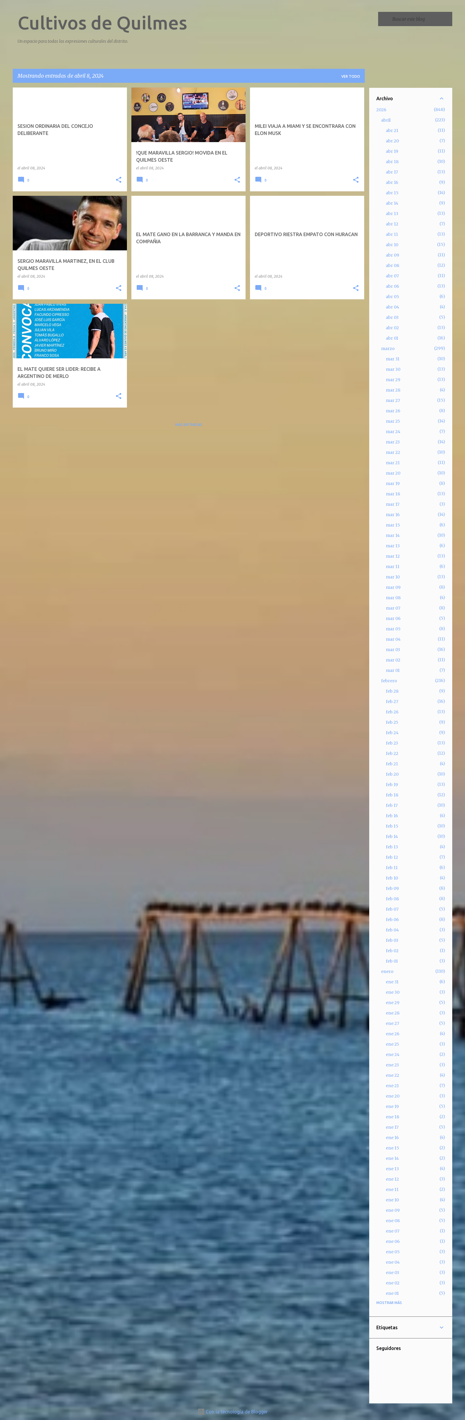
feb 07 (392, 909)
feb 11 (392, 867)
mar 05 (393, 629)
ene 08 (393, 1220)
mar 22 (393, 452)
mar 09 (393, 587)
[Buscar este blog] (421, 19)
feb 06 (392, 919)
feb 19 (392, 784)
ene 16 (392, 1137)
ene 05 (393, 1251)
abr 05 (392, 296)
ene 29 (392, 1002)
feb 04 (392, 930)
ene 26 (392, 1033)
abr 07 (392, 276)
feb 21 (392, 764)
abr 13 (392, 213)
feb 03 (392, 940)
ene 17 (392, 1127)
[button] (118, 180)
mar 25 (393, 421)
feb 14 (392, 836)
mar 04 (393, 639)
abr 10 (392, 244)
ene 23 (392, 1065)
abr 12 (392, 224)
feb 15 (392, 826)
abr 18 (392, 161)
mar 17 (392, 504)
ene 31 (392, 982)
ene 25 (392, 1044)
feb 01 (392, 961)
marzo (388, 348)
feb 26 (392, 712)
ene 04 (393, 1262)
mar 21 (393, 462)
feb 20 (392, 774)
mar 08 (393, 597)
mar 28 (393, 390)
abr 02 (392, 327)
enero (387, 971)
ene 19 (392, 1106)
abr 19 (392, 151)
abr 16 (392, 182)
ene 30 (392, 992)
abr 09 (392, 255)
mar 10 (393, 577)
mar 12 (393, 556)
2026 (381, 109)
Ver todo (350, 76)
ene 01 (392, 1293)
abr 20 (392, 141)
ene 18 (392, 1117)
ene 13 (392, 1168)
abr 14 (392, 203)
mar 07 (393, 608)
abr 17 (392, 172)
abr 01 (392, 338)
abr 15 (392, 192)
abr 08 (392, 265)
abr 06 (392, 286)
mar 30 (393, 369)
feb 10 (392, 878)
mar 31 (392, 359)
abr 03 (392, 317)
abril (386, 120)
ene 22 (392, 1075)
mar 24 (393, 431)
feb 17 (392, 805)
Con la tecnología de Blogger (233, 1411)
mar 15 (393, 525)
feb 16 (392, 815)
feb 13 (392, 847)
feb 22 (392, 753)
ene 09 (393, 1210)
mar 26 (393, 411)
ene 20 (392, 1096)
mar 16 (393, 514)
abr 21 (392, 130)
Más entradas (188, 425)
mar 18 (393, 494)
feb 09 (392, 888)
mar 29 (393, 379)
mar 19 (393, 483)
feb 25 (392, 722)
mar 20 (393, 473)
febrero (389, 680)
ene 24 (392, 1054)
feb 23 (392, 743)
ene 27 (392, 1023)
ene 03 (392, 1272)
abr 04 (392, 307)
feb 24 (392, 732)
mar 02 (393, 660)
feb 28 (392, 691)
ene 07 (392, 1231)
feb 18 (392, 795)
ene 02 (392, 1283)
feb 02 (392, 950)
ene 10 (392, 1200)
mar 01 (393, 670)
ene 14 (392, 1158)
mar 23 (393, 442)
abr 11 (392, 234)
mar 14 (393, 535)
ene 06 (393, 1241)
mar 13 (393, 545)
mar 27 (393, 400)
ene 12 (392, 1179)
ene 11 (392, 1189)
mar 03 (393, 649)
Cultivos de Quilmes (102, 22)
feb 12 (392, 857)
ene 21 (392, 1085)
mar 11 (392, 566)
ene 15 (392, 1148)
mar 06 (393, 618)
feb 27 (392, 701)
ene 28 (392, 1013)
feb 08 (392, 898)
